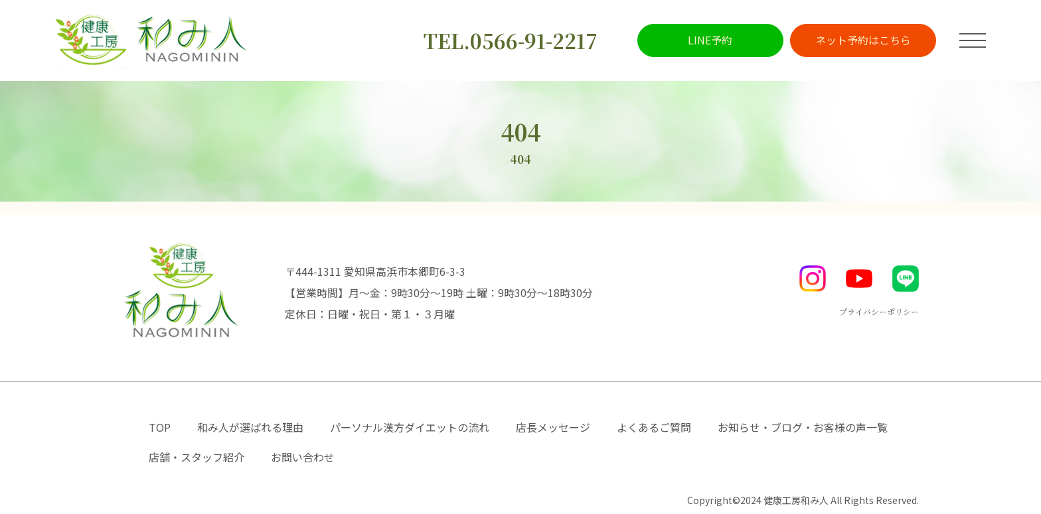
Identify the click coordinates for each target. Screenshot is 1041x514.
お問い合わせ (303, 457)
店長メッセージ (553, 427)
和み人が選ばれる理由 (250, 427)
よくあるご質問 (654, 427)
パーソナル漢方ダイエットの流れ (409, 427)
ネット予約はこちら (863, 40)
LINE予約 (710, 40)
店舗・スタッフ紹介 (196, 457)
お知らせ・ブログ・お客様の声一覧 (803, 427)
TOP (160, 427)
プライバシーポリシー (879, 311)
